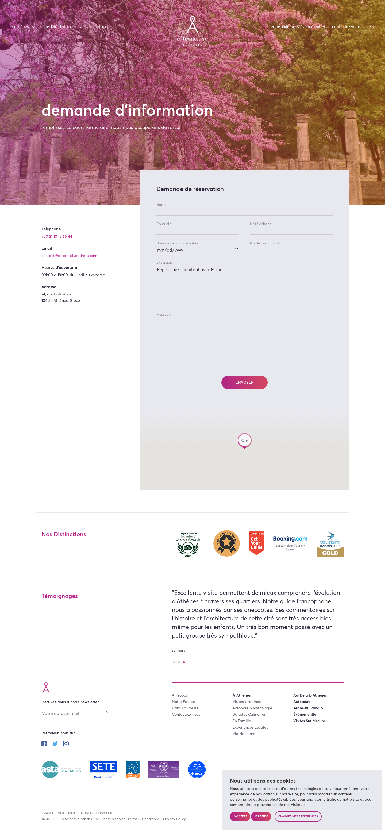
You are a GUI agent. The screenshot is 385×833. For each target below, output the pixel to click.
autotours (99, 27)
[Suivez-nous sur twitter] (55, 744)
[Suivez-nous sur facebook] (44, 744)
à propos (180, 695)
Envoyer (244, 382)
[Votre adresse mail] (75, 715)
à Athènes (23, 27)
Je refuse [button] (261, 816)
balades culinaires (249, 715)
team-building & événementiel (297, 27)
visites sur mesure (309, 721)
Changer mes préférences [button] (298, 816)
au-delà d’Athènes (63, 27)
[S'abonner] (106, 713)
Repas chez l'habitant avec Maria (244, 286)
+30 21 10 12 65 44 (56, 236)
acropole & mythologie (252, 708)
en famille (242, 721)
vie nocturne (244, 734)
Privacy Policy (174, 819)
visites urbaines (247, 702)
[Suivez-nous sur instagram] (66, 744)
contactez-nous (346, 27)
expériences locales (250, 727)
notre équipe (183, 702)
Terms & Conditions (144, 819)
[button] (244, 441)
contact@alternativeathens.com (69, 256)
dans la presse (185, 708)
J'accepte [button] (240, 816)
